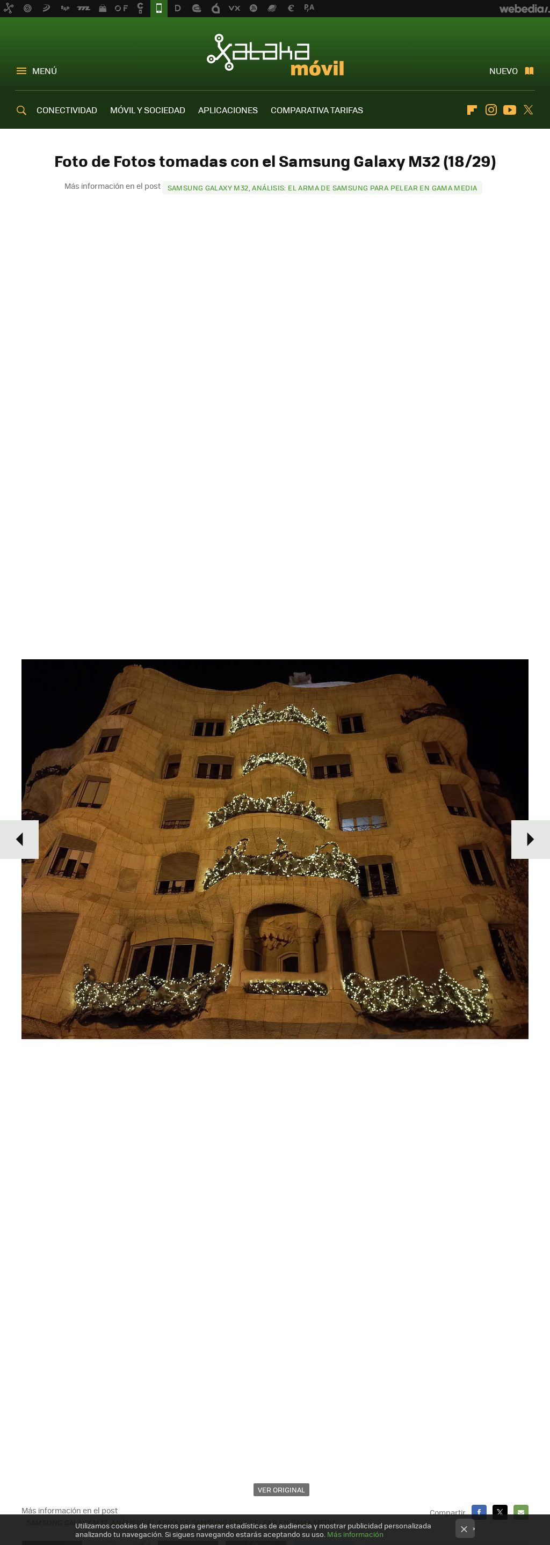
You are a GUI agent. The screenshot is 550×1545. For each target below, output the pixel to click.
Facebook (479, 1512)
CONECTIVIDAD (67, 110)
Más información (355, 1534)
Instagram (490, 110)
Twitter (528, 110)
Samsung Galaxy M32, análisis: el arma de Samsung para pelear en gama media (322, 187)
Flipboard (472, 110)
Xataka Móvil (275, 55)
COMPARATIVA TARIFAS (317, 110)
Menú (44, 70)
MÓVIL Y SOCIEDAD (147, 110)
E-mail (521, 1512)
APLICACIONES (228, 110)
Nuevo (503, 70)
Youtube (509, 110)
